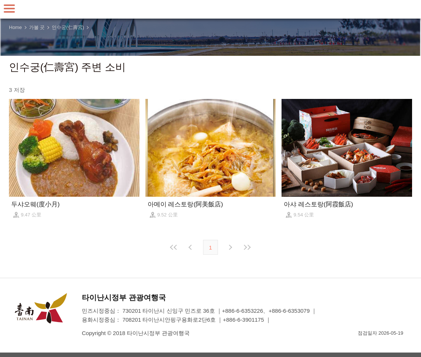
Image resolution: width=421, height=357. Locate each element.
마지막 (247, 247)
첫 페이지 (174, 247)
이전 (191, 247)
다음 (229, 247)
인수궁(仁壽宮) (68, 27)
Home (15, 27)
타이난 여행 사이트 (210, 9)
